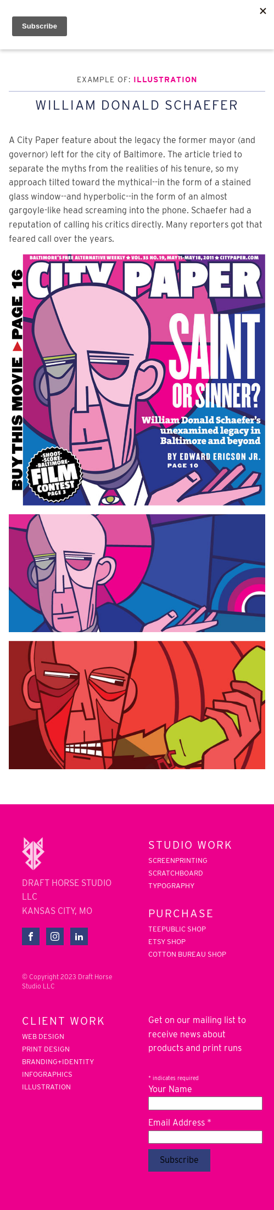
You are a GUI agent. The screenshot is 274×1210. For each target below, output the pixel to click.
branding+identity (58, 1062)
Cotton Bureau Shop (187, 954)
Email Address (179, 1122)
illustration (165, 79)
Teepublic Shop (177, 929)
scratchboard (175, 873)
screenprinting (178, 861)
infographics (47, 1074)
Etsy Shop (167, 942)
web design (43, 1037)
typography (171, 886)
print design (46, 1049)
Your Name (170, 1089)
